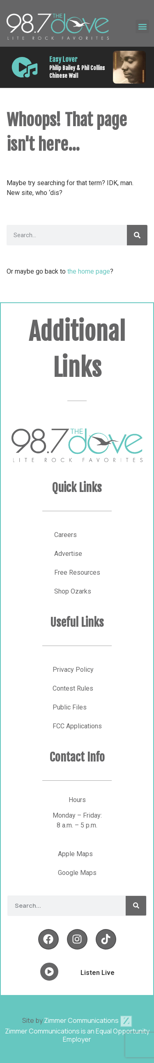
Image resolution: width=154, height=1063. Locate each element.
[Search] (137, 235)
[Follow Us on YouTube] (106, 939)
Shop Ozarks (72, 591)
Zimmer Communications (88, 1020)
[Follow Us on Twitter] (77, 939)
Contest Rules (73, 688)
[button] (142, 26)
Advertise (68, 554)
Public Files (70, 707)
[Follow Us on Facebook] (48, 939)
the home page (88, 271)
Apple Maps (75, 854)
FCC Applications (77, 726)
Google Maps (77, 873)
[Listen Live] (24, 67)
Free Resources (77, 572)
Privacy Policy (73, 669)
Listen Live (97, 973)
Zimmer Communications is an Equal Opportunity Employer (77, 1035)
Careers (65, 535)
